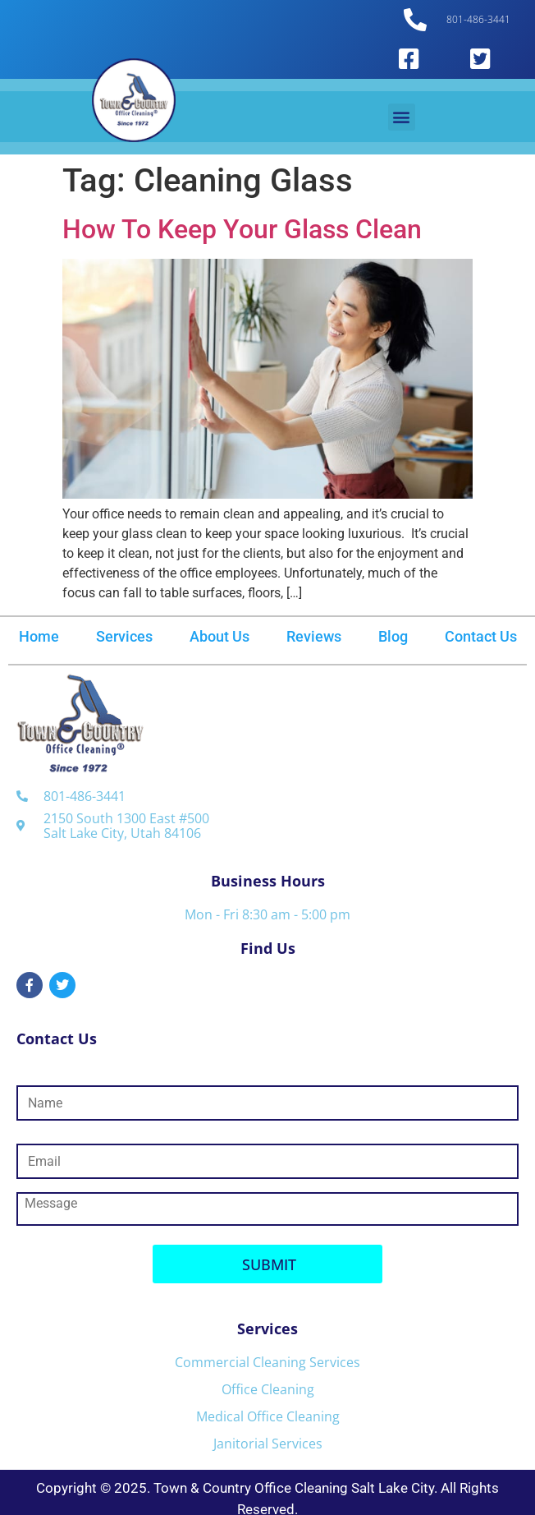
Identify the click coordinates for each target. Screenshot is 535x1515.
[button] (401, 117)
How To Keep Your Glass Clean (242, 229)
